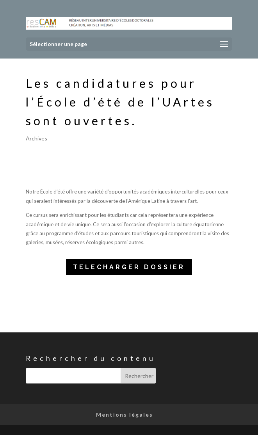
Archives (36, 138)
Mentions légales (124, 414)
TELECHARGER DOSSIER (129, 267)
